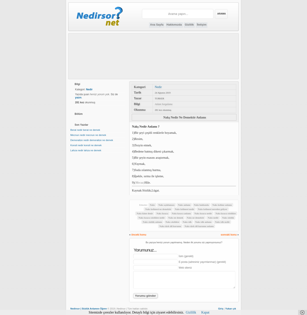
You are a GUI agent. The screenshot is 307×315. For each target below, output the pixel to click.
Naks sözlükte (172, 222)
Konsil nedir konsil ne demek (86, 145)
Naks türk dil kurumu (170, 226)
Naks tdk (187, 222)
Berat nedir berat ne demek (85, 130)
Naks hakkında (201, 205)
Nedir (158, 87)
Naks (152, 205)
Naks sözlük (228, 217)
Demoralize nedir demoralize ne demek (91, 140)
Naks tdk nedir (222, 222)
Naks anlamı (184, 205)
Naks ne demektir (195, 217)
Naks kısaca (162, 213)
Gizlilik (189, 24)
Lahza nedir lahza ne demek (85, 150)
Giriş (220, 308)
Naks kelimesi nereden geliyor (212, 209)
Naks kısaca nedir (203, 213)
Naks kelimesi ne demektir (158, 209)
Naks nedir (213, 217)
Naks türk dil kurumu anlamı (199, 226)
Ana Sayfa (157, 24)
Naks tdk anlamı (203, 222)
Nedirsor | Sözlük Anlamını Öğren (88, 308)
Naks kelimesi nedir (184, 209)
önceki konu (138, 234)
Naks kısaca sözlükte (226, 213)
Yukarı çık (230, 308)
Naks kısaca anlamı (181, 213)
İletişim (201, 24)
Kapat (205, 312)
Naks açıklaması (166, 205)
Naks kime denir (145, 213)
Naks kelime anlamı (222, 205)
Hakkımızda (174, 24)
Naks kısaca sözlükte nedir (152, 217)
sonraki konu (229, 234)
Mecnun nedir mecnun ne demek (88, 135)
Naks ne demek (175, 217)
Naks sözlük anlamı (152, 222)
